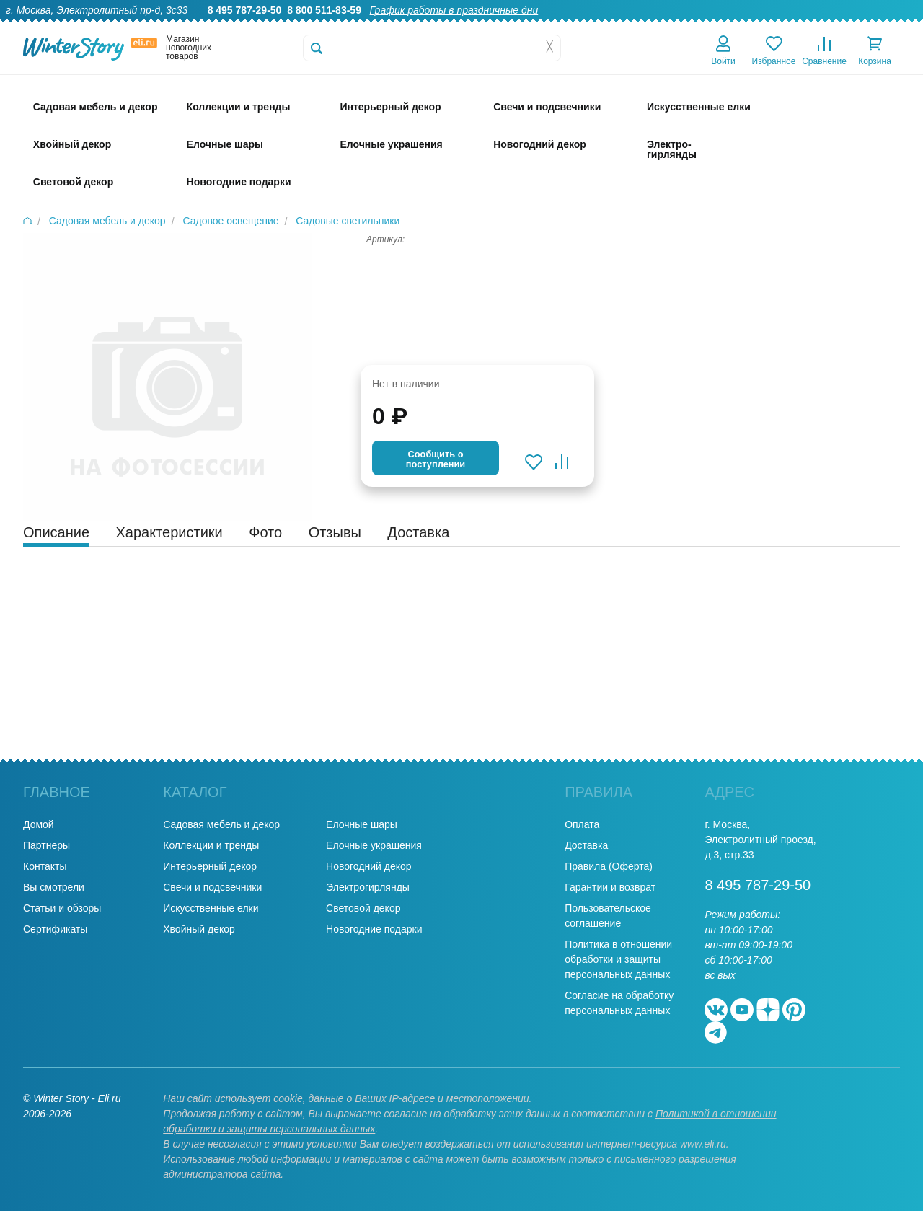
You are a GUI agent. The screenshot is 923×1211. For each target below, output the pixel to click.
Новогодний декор (368, 866)
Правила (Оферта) (609, 866)
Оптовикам (667, 26)
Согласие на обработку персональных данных (619, 1003)
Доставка (729, 26)
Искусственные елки (210, 908)
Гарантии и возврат (610, 887)
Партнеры (46, 845)
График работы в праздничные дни (454, 10)
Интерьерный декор (210, 866)
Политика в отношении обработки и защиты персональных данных (618, 959)
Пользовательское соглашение (608, 915)
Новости (836, 26)
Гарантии (604, 26)
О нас (554, 26)
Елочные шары (361, 824)
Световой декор (363, 908)
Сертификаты (55, 929)
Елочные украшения (374, 845)
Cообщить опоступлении (435, 459)
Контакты (893, 26)
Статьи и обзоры (62, 908)
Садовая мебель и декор (221, 824)
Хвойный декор (199, 929)
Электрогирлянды (368, 887)
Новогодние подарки (374, 929)
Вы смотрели (53, 887)
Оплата (783, 26)
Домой (38, 824)
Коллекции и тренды (211, 845)
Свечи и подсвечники (212, 887)
